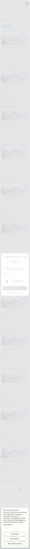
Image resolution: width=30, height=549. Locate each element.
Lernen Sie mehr (7, 524)
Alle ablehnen (14, 539)
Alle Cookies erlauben (15, 543)
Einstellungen (15, 534)
